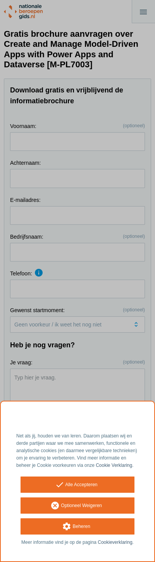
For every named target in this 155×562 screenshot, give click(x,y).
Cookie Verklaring (114, 465)
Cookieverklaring (115, 542)
